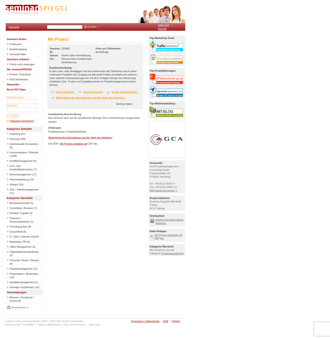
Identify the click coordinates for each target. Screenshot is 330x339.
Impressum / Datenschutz (145, 321)
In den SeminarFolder (124, 92)
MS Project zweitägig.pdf (73, 143)
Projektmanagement (172, 253)
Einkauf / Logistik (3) (21, 213)
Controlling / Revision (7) (23, 208)
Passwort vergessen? (22, 120)
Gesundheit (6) (18, 231)
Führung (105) (18, 139)
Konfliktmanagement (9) (23, 161)
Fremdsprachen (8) (20, 226)
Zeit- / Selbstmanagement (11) (24, 191)
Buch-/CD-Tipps (16, 89)
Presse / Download (19, 74)
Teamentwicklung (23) (22, 179)
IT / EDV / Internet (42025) (24, 236)
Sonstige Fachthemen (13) (24, 287)
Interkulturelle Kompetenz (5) (24, 146)
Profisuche (14, 44)
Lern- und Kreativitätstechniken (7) (23, 168)
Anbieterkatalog (17, 49)
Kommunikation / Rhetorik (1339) (24, 154)
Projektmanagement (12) (23, 268)
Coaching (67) (17, 134)
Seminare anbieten (18, 59)
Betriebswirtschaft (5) (21, 203)
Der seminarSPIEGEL (19, 69)
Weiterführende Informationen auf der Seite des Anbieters (90, 97)
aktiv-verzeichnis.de (74, 324)
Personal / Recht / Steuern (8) (24, 262)
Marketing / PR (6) (20, 241)
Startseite (14, 27)
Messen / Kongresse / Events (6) (22, 299)
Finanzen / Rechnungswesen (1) (21, 220)
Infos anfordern (65, 92)
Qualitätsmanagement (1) (24, 282)
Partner (176, 321)
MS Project (58, 39)
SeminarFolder (16, 54)
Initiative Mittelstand (49, 324)
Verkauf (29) (16, 184)
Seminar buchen (93, 92)
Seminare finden (17, 39)
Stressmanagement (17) (23, 174)
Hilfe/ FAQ (163, 25)
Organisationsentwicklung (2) (24, 253)
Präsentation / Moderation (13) (24, 275)
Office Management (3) (22, 246)
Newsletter (13, 84)
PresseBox (28, 324)
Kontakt (162, 28)
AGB (165, 321)
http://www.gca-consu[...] (163, 190)
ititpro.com (94, 324)
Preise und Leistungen (21, 64)
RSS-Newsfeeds (17, 79)
